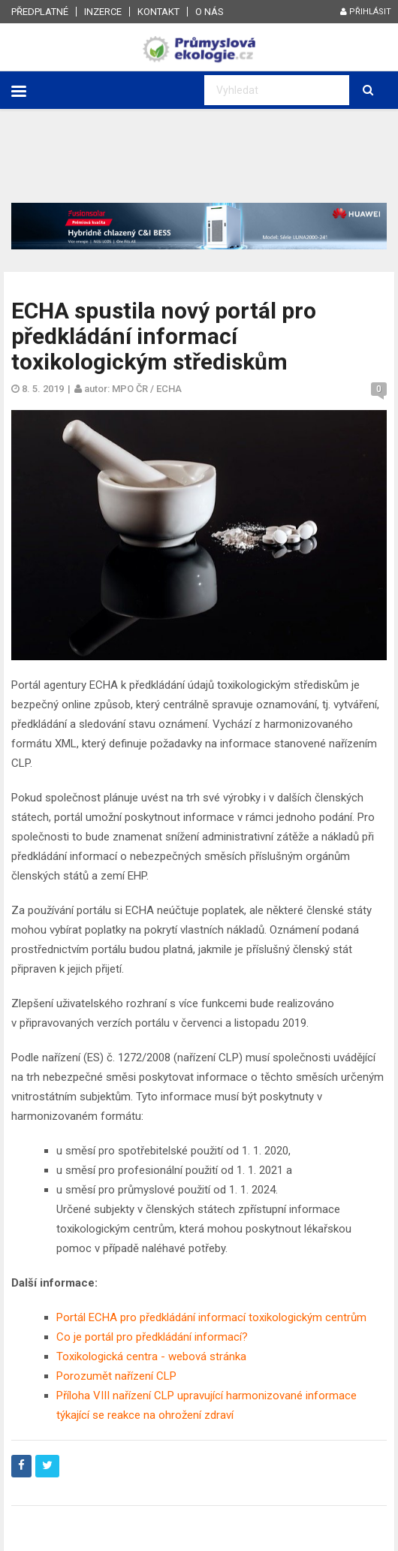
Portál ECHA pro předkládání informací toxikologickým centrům (211, 1317)
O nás (209, 11)
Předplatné (39, 11)
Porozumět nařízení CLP (116, 1376)
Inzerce (103, 11)
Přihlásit (365, 12)
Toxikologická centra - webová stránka (151, 1356)
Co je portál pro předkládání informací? (152, 1337)
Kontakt (158, 11)
